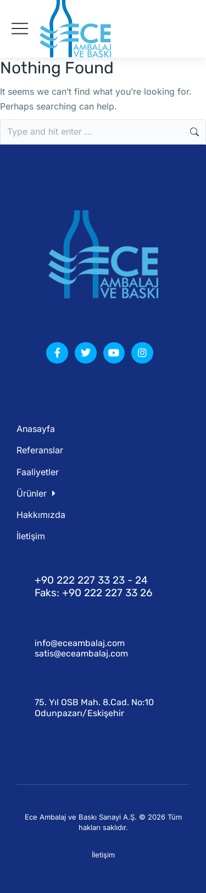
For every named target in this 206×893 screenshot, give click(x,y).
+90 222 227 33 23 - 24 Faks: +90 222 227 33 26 (93, 586)
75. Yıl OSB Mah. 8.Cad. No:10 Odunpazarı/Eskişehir (94, 707)
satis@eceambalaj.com (81, 653)
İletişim (103, 854)
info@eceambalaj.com (80, 643)
